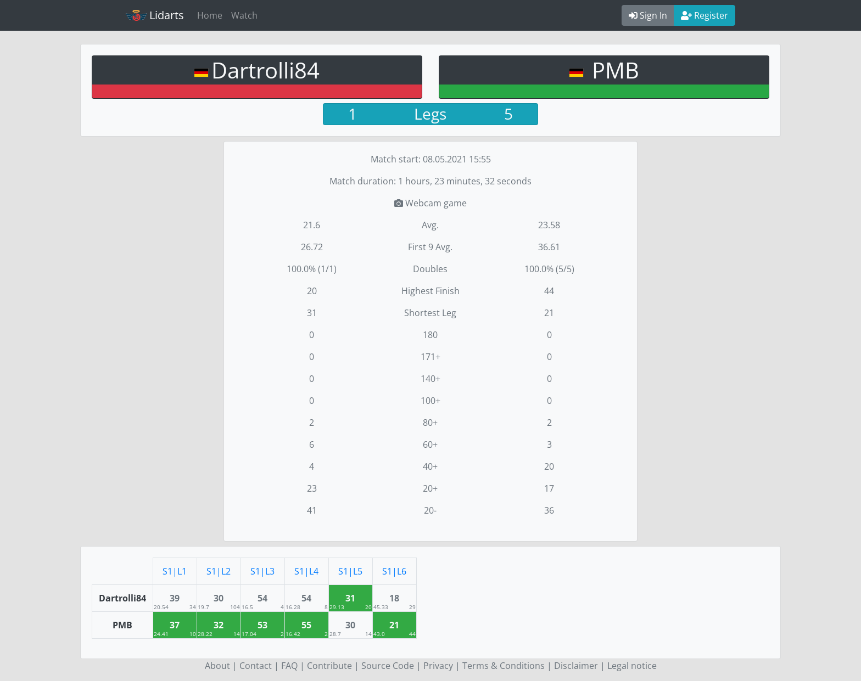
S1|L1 (175, 571)
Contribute (329, 666)
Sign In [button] (648, 15)
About (217, 666)
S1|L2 (218, 571)
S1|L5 (350, 571)
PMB (612, 70)
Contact (255, 666)
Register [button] (704, 15)
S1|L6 (394, 571)
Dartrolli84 (265, 70)
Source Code (387, 666)
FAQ (289, 666)
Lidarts (155, 15)
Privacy (438, 666)
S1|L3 (262, 571)
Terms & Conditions (503, 666)
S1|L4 (306, 571)
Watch (244, 15)
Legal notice (632, 666)
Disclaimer (576, 666)
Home (209, 15)
